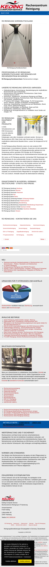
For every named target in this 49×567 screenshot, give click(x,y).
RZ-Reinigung (20, 235)
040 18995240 (11, 517)
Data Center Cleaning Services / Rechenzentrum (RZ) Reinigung (23, 332)
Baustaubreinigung (35, 228)
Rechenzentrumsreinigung (10, 225)
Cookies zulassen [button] (25, 561)
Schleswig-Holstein (28, 198)
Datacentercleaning (25, 225)
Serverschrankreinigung (9, 228)
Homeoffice (30, 235)
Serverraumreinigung (39, 225)
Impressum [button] (27, 556)
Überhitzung (28, 305)
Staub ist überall (33, 525)
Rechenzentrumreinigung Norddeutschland (17, 409)
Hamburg (19, 188)
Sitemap (31, 523)
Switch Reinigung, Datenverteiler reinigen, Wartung (19, 320)
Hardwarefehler (6, 305)
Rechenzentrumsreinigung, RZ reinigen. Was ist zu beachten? (23, 334)
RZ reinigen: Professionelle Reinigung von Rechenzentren (21, 412)
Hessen (18, 211)
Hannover (20, 192)
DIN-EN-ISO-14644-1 (37, 231)
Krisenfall (4, 380)
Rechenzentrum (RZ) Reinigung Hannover (17, 414)
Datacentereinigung (42, 550)
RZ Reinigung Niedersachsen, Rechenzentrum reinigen (21, 411)
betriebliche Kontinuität (17, 380)
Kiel (14, 194)
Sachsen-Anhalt (25, 207)
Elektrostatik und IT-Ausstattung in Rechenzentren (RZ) (21, 321)
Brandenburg (23, 202)
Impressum (16, 523)
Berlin (16, 196)
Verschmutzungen (14, 307)
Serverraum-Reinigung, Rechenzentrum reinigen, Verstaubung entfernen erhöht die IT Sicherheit (23, 329)
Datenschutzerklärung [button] (15, 556)
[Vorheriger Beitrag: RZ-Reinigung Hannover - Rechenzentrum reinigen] (6, 239)
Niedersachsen (24, 200)
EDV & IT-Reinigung (8, 231)
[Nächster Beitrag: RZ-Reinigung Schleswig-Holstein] (43, 239)
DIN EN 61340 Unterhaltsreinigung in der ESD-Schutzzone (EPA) (24, 326)
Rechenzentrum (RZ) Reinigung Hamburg (16, 416)
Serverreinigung (23, 228)
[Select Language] (11, 250)
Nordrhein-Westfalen (30, 209)
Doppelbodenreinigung (23, 231)
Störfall (41, 372)
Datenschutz (24, 523)
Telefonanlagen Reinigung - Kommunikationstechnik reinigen (22, 327)
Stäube (4, 307)
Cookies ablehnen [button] (11, 561)
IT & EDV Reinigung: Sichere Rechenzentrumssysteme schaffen (23, 337)
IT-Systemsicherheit (8, 235)
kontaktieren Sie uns (26, 219)
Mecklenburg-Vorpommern (35, 205)
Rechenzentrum (9, 396)
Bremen (18, 190)
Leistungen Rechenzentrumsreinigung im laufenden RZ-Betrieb (23, 335)
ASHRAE (40, 542)
